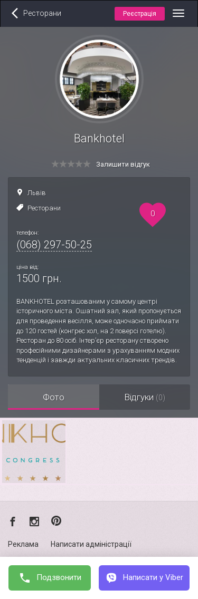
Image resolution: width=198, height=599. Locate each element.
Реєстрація (139, 13)
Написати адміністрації (91, 544)
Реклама (23, 544)
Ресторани (44, 208)
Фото (53, 397)
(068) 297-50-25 (54, 244)
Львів (36, 193)
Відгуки (144, 397)
